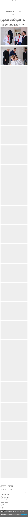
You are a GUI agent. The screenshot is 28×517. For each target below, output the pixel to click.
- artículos (3, 508)
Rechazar (17, 514)
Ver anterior (3, 486)
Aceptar (24, 514)
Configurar (10, 514)
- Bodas (2, 507)
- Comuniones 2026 (5, 494)
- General (3, 505)
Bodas (14, 0)
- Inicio (2, 504)
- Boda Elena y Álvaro (5, 498)
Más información (3, 514)
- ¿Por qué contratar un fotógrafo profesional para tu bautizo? (14, 496)
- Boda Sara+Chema (5, 497)
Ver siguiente (10, 486)
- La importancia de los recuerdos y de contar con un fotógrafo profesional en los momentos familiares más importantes (14, 492)
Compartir (14, 480)
